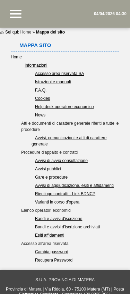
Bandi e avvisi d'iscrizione (58, 218)
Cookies (42, 98)
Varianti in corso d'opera (57, 202)
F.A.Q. (40, 90)
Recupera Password (53, 260)
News (40, 115)
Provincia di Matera (24, 289)
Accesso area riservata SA (59, 73)
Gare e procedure (51, 177)
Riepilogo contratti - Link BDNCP (65, 193)
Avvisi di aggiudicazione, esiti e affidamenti (74, 185)
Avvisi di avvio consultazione (61, 160)
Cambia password (51, 251)
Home (25, 32)
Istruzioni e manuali (53, 81)
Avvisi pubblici (48, 169)
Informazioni (36, 65)
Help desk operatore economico (64, 106)
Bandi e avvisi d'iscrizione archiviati (67, 227)
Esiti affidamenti (49, 235)
